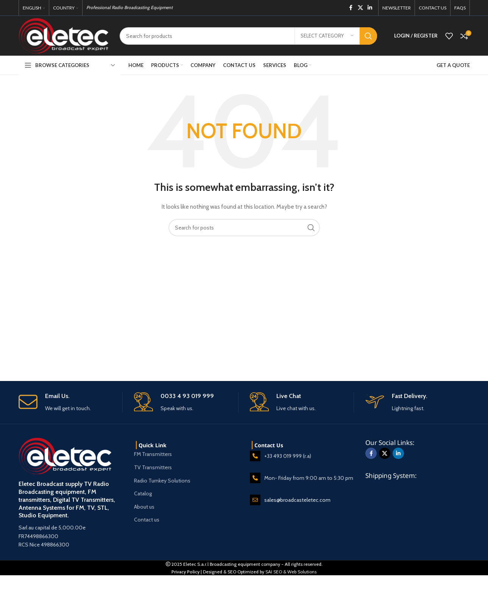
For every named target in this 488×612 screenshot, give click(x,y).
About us (144, 506)
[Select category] (327, 36)
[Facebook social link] (350, 8)
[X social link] (360, 8)
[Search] (248, 36)
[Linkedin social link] (369, 8)
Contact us (146, 519)
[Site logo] (64, 35)
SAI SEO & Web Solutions (290, 572)
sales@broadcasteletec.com (297, 499)
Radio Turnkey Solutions (162, 480)
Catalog (143, 493)
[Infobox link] (71, 402)
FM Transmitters (153, 454)
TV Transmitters (153, 467)
